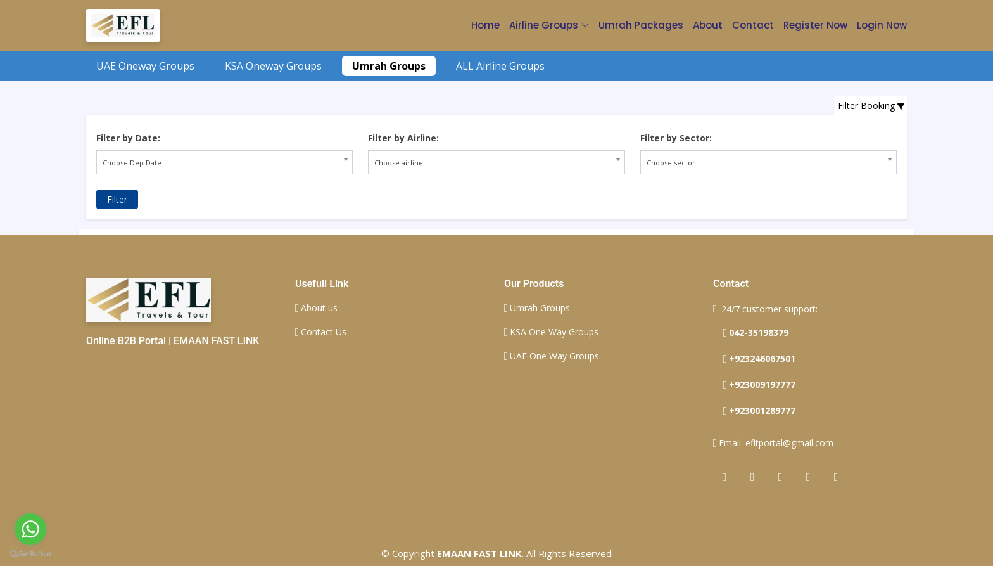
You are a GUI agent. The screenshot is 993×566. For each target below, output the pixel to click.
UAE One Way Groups (554, 356)
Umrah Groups (389, 66)
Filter (117, 199)
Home (485, 25)
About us (319, 308)
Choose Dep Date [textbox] (132, 162)
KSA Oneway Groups (273, 66)
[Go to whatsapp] (30, 529)
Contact (753, 25)
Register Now (815, 25)
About (708, 25)
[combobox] (224, 162)
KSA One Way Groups (554, 332)
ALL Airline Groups (500, 66)
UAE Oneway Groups (145, 66)
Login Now (882, 25)
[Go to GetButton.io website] (30, 553)
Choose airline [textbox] (398, 162)
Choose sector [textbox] (671, 162)
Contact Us (323, 332)
